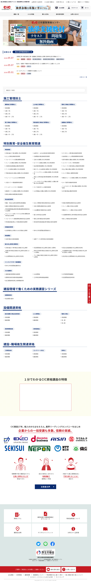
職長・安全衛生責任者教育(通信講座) (15, 203)
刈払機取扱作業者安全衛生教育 (42, 210)
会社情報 (11, 575)
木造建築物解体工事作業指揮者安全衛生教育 (74, 214)
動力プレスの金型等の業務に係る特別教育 (45, 169)
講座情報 (7, 320)
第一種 (63, 320)
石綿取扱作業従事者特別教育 (42, 156)
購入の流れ (45, 14)
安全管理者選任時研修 (68, 277)
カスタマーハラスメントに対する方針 (41, 577)
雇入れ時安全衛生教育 (40, 214)
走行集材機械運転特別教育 (69, 191)
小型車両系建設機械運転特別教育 (14, 166)
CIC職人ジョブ (70, 2)
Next (81, 34)
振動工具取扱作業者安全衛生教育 (14, 206)
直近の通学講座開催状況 (22, 52)
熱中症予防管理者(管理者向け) (42, 230)
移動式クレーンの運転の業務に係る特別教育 (74, 178)
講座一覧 (16, 14)
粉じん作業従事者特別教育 (12, 156)
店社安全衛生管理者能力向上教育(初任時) (73, 256)
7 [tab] (51, 43)
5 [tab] (46, 43)
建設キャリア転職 (83, 2)
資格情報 (7, 108)
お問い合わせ (75, 14)
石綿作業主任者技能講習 (12, 239)
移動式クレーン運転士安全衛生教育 (72, 210)
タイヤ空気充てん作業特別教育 (42, 187)
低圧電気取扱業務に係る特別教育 (43, 166)
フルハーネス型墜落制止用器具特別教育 (73, 166)
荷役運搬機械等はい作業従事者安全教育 (16, 222)
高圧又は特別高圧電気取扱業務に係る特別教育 (46, 177)
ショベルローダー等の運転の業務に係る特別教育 (74, 187)
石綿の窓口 (59, 2)
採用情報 (19, 575)
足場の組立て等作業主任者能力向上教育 (16, 247)
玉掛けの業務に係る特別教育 (42, 159)
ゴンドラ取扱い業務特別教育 (70, 173)
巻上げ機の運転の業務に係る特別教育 (72, 169)
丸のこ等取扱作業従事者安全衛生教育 (44, 203)
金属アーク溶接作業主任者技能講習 (43, 239)
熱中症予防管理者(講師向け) (13, 265)
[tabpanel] (45, 33)
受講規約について (38, 575)
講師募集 (27, 575)
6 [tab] (49, 43)
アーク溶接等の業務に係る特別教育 (15, 169)
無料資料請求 (60, 14)
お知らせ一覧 (83, 77)
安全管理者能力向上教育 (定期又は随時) (45, 247)
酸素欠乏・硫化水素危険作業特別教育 (44, 153)
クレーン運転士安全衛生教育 (70, 206)
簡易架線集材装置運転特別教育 (13, 194)
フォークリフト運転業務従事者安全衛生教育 (17, 218)
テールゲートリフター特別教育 (13, 187)
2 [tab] (38, 43)
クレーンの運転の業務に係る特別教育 (15, 163)
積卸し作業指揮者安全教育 (69, 218)
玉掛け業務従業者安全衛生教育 (42, 206)
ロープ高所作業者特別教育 (69, 182)
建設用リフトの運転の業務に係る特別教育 (17, 191)
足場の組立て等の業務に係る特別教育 (15, 153)
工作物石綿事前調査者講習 (41, 277)
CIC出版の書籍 (48, 2)
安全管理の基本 (9, 298)
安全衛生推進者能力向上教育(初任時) (72, 247)
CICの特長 (31, 14)
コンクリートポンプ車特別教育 (70, 163)
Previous (8, 34)
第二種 (63, 323)
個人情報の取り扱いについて (74, 575)
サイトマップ (60, 577)
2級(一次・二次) (9, 116)
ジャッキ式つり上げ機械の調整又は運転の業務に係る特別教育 (46, 182)
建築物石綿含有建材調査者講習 (13, 277)
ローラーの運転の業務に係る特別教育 (44, 163)
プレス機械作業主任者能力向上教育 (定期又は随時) (46, 256)
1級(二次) (7, 114)
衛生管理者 (37, 274)
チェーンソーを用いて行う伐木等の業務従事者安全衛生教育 (17, 214)
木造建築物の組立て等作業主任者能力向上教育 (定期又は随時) (74, 251)
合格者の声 (45, 486)
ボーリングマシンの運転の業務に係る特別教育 (46, 173)
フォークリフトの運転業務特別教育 (15, 159)
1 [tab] (35, 43)
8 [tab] (54, 43)
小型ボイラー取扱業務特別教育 (13, 182)
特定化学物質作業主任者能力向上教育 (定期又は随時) (46, 251)
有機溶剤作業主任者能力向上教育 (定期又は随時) (17, 251)
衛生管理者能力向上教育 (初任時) (14, 256)
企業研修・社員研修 (37, 2)
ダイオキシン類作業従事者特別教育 (72, 153)
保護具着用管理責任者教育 (12, 274)
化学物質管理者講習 (67, 274)
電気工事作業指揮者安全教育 (42, 218)
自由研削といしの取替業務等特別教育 (72, 156)
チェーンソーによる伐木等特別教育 (15, 178)
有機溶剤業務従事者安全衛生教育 (71, 203)
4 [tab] (43, 43)
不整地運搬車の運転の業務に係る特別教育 (17, 173)
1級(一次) (7, 111)
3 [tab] (41, 43)
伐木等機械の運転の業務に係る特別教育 (45, 191)
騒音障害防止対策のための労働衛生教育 (16, 230)
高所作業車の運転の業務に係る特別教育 (73, 159)
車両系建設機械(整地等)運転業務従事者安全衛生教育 (17, 210)
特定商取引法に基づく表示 (55, 575)
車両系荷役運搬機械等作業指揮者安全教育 (45, 222)
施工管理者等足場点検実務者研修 (14, 280)
